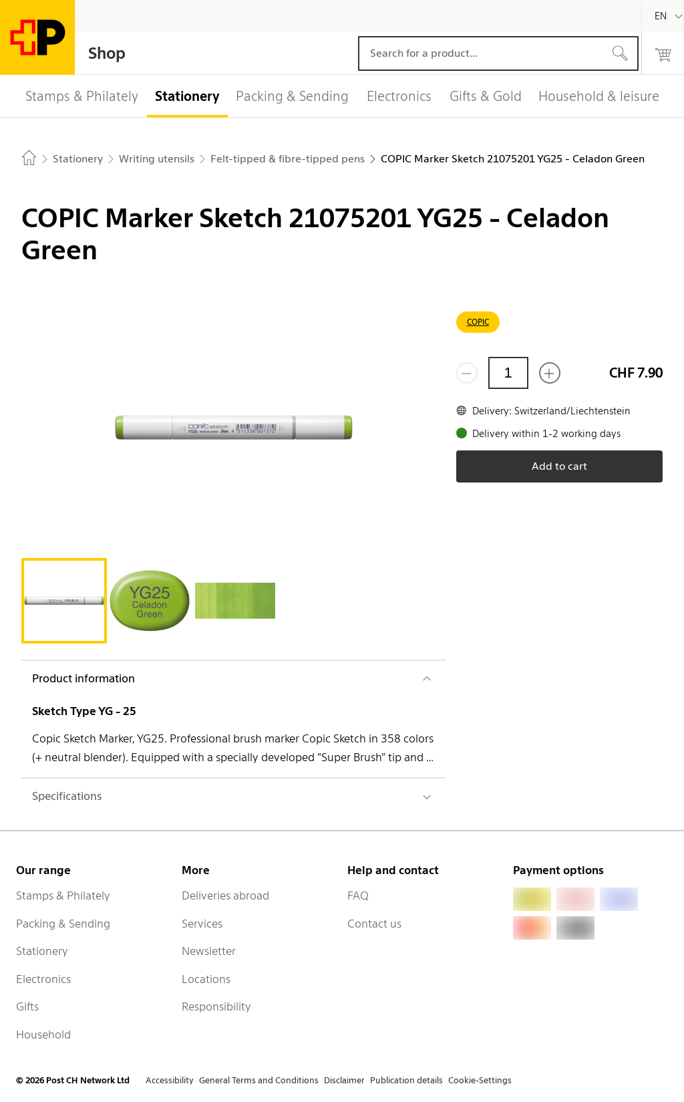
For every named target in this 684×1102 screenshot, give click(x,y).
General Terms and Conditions (259, 1080)
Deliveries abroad (225, 895)
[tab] (64, 601)
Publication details (406, 1080)
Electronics (43, 979)
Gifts (27, 1006)
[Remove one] (467, 373)
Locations (206, 979)
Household (43, 1034)
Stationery (42, 951)
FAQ (358, 895)
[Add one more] (549, 373)
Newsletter (209, 951)
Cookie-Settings (480, 1080)
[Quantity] (508, 373)
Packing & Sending (63, 923)
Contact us (374, 923)
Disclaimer (344, 1080)
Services (202, 923)
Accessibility (170, 1080)
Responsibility (216, 1006)
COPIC (478, 322)
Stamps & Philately (63, 895)
